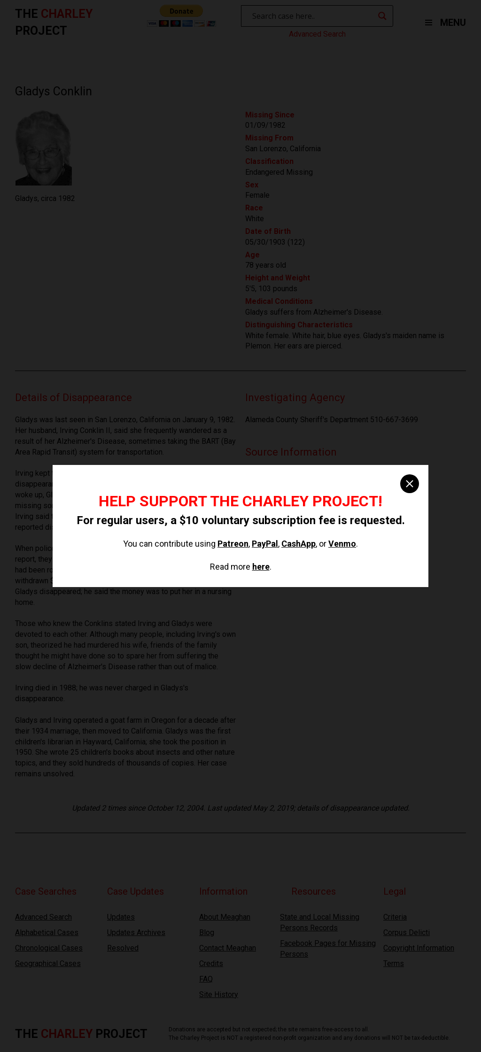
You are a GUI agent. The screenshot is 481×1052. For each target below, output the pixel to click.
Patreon (232, 544)
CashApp (298, 544)
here (261, 567)
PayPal (265, 544)
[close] (409, 483)
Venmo (342, 544)
